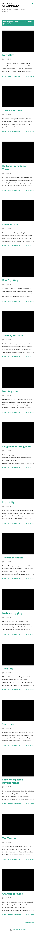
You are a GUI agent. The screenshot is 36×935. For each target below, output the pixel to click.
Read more (30, 76)
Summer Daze (10, 224)
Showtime (8, 724)
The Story (7, 668)
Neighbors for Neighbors (16, 446)
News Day (8, 54)
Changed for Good (12, 893)
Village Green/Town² (10, 4)
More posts (29, 922)
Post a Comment (14, 76)
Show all (29, 22)
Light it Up (8, 502)
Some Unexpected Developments (12, 781)
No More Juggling (12, 613)
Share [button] (4, 76)
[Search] (28, 3)
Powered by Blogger (18, 929)
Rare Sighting (10, 280)
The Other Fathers (12, 557)
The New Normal (12, 110)
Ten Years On (9, 838)
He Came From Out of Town (14, 167)
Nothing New (10, 391)
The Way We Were (12, 335)
